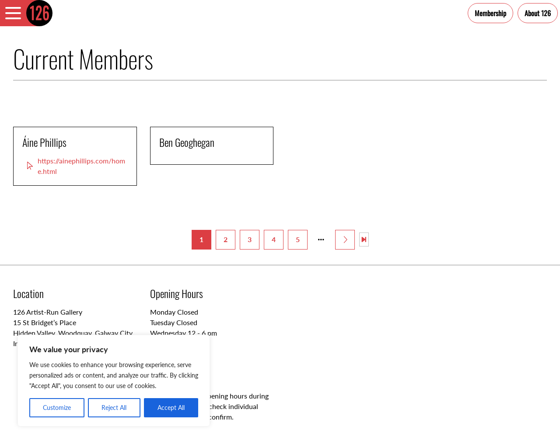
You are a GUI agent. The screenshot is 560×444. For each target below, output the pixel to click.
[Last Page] (364, 239)
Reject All (114, 407)
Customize (57, 407)
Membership (490, 13)
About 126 (538, 13)
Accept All (171, 407)
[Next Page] (345, 240)
